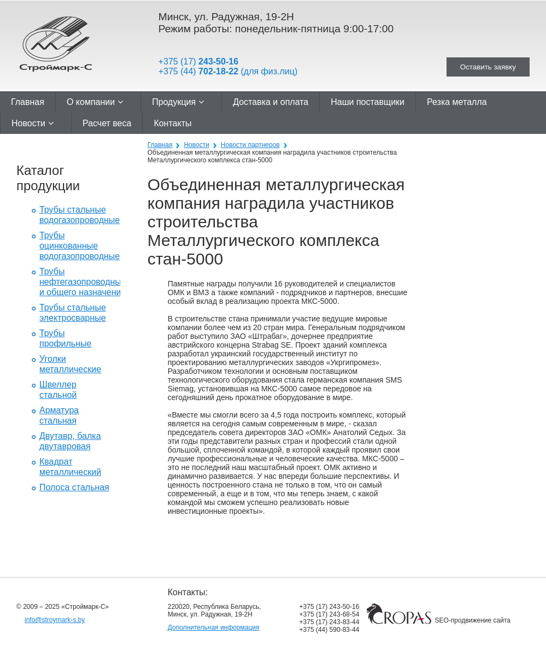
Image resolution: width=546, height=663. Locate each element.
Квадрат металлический (70, 467)
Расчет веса (107, 123)
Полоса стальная (74, 487)
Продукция (178, 102)
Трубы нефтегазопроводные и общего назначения (82, 282)
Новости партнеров (250, 145)
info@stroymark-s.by (55, 620)
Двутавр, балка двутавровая (70, 441)
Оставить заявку (488, 67)
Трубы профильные (65, 338)
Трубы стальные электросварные (72, 312)
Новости (32, 123)
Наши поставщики (367, 102)
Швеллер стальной (58, 390)
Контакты (172, 123)
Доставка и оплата (270, 102)
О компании (95, 102)
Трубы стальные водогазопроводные (79, 215)
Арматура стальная (59, 415)
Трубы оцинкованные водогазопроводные (79, 246)
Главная (27, 102)
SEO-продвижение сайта (472, 620)
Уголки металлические (70, 364)
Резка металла (457, 102)
